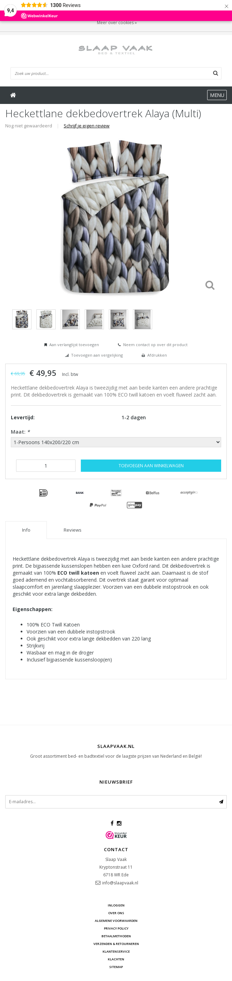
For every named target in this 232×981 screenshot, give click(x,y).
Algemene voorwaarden (116, 920)
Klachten (116, 959)
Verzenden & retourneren (116, 943)
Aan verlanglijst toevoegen (74, 344)
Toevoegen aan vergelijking (97, 355)
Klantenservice (116, 951)
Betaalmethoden (116, 936)
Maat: (20, 431)
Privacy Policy (116, 928)
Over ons (116, 913)
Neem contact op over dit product (155, 344)
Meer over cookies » (117, 23)
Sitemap (116, 967)
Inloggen (116, 905)
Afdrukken (157, 355)
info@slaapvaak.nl (120, 883)
